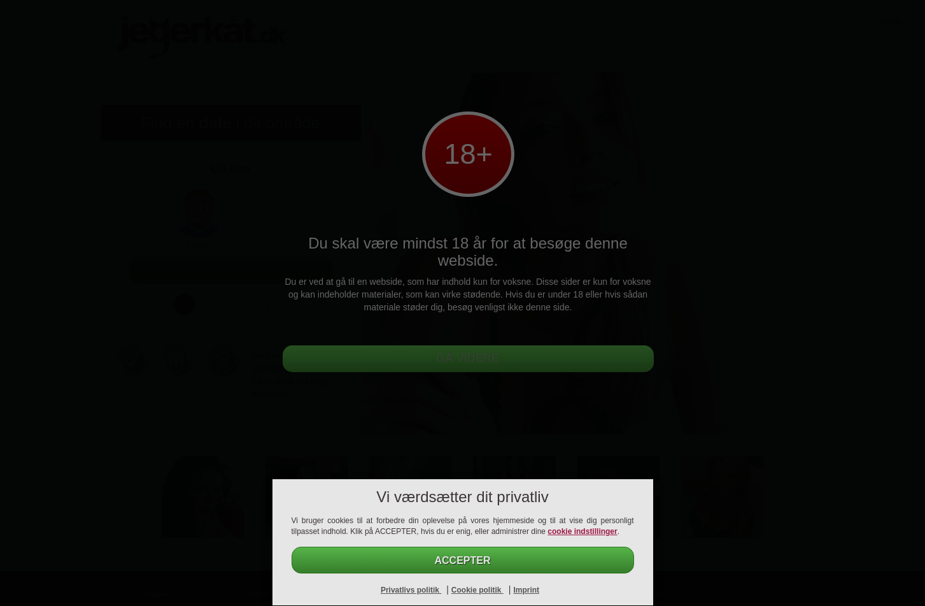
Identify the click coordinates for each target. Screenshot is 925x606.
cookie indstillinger (582, 531)
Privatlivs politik (411, 590)
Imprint (526, 590)
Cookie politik (477, 590)
